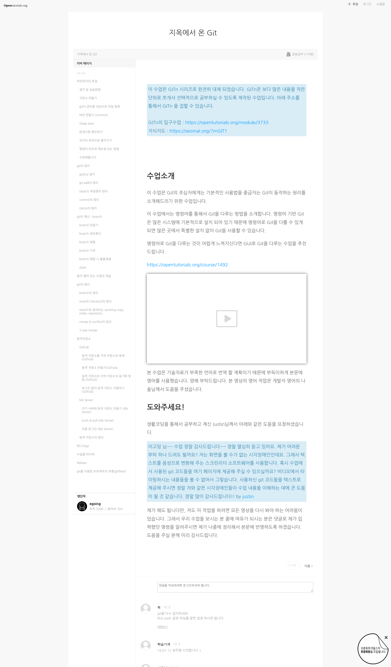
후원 (355, 4)
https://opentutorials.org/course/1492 (187, 264)
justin (248, 496)
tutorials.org (15, 5)
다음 (307, 566)
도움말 (381, 4)
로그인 (367, 4)
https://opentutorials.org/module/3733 (226, 122)
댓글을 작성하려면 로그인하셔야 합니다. (235, 587)
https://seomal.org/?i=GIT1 (198, 131)
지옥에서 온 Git (195, 32)
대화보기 (162, 627)
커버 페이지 (84, 63)
